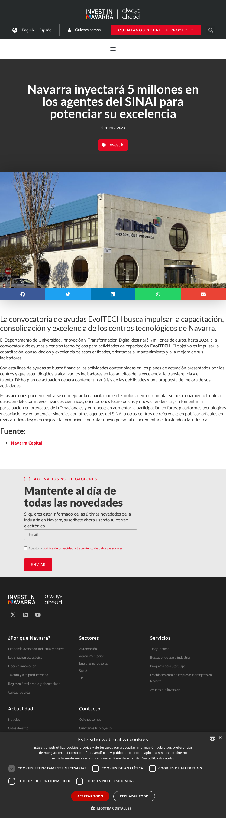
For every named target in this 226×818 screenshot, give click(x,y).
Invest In (116, 145)
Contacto (90, 709)
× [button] (220, 738)
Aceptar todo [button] (90, 796)
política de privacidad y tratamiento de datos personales (82, 548)
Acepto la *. (76, 548)
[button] (210, 30)
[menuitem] (28, 30)
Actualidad (20, 709)
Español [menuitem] (45, 30)
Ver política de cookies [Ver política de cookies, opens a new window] (158, 758)
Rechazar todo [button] (134, 796)
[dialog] (113, 775)
